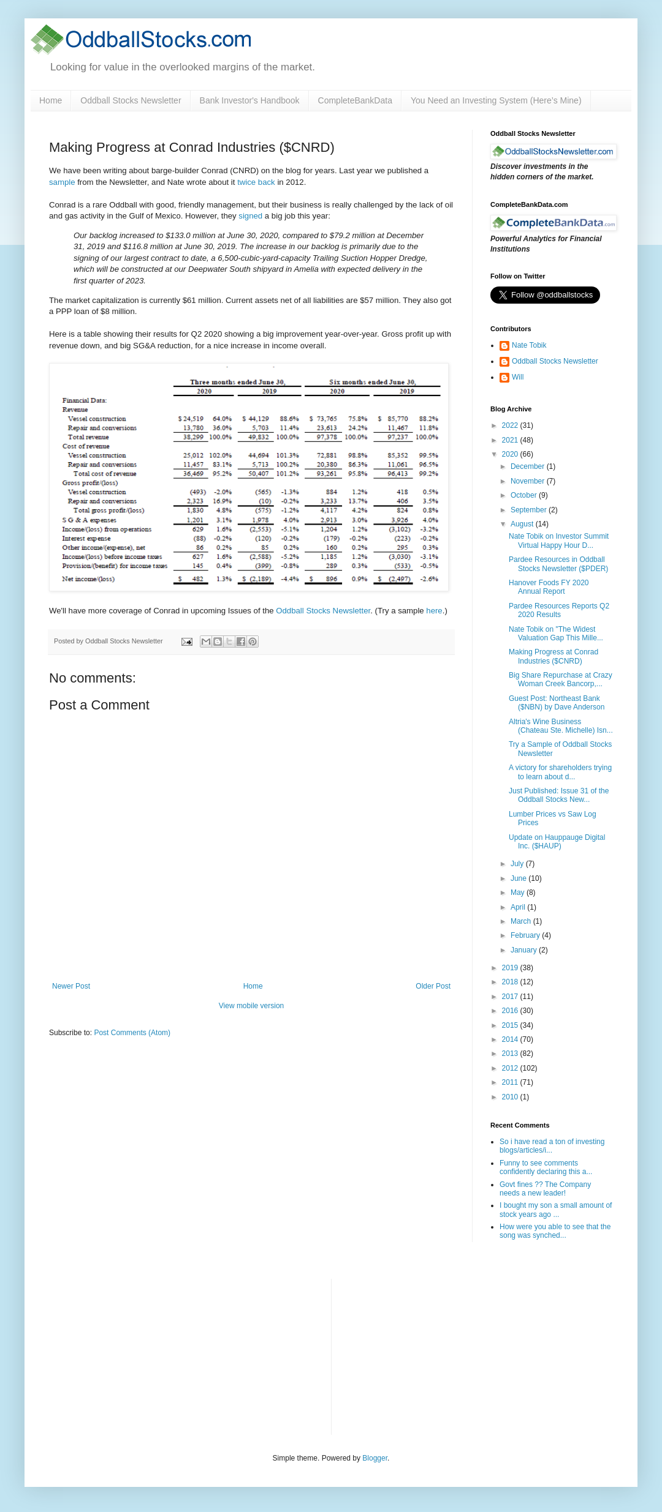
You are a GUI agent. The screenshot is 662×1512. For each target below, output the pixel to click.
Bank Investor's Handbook (250, 100)
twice (246, 182)
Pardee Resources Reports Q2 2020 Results (559, 610)
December (529, 466)
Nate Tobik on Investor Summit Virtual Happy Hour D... (559, 540)
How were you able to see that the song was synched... (555, 1231)
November (529, 481)
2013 (511, 1053)
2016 (511, 1010)
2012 (511, 1068)
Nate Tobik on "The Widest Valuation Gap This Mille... (556, 633)
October (525, 495)
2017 (511, 996)
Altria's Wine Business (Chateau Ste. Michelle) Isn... (561, 726)
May (519, 892)
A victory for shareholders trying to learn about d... (560, 771)
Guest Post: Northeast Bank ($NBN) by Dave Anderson (556, 702)
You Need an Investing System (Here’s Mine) (496, 100)
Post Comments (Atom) (132, 1032)
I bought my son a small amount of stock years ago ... (556, 1209)
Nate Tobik (529, 345)
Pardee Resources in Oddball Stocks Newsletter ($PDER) (558, 563)
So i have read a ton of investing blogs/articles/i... (552, 1146)
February (526, 935)
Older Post (433, 986)
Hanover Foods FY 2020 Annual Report (549, 587)
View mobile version (251, 1005)
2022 (511, 425)
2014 (511, 1039)
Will (517, 377)
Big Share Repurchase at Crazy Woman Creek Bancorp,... (560, 679)
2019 (511, 968)
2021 (511, 440)
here (434, 610)
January (525, 950)
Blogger (374, 1458)
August (523, 524)
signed (250, 215)
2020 (511, 454)
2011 (511, 1082)
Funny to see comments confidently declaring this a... (546, 1167)
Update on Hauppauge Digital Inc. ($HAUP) (557, 841)
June (519, 878)
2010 (511, 1097)
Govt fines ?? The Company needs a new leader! (545, 1188)
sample (62, 182)
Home (50, 100)
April (519, 907)
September (530, 510)
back (266, 182)
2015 (511, 1025)
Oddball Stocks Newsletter (130, 100)
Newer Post (71, 986)
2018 (511, 982)
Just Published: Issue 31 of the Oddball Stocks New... (559, 795)
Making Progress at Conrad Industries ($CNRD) (553, 656)
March (522, 921)
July (518, 863)
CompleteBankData (355, 100)
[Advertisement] (433, 1355)
